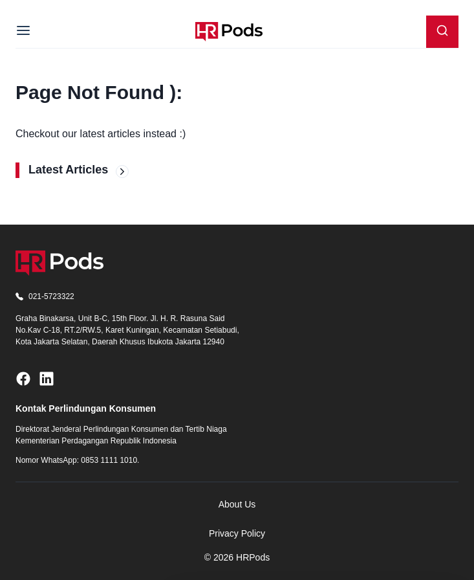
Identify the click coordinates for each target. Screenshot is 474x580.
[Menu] (23, 32)
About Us (237, 504)
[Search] (442, 32)
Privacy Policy (237, 533)
